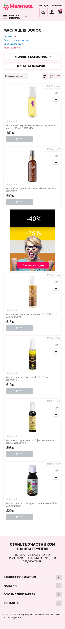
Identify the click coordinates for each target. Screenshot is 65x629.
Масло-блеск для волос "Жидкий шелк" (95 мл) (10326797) (31, 190)
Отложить (56, 99)
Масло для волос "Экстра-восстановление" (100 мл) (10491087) (31, 505)
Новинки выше (16, 76)
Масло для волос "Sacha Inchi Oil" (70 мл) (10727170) (27, 379)
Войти (19, 139)
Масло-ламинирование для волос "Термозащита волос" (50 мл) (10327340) (32, 127)
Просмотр (56, 92)
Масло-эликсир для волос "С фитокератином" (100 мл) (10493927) (30, 442)
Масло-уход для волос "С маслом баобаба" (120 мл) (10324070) (31, 316)
